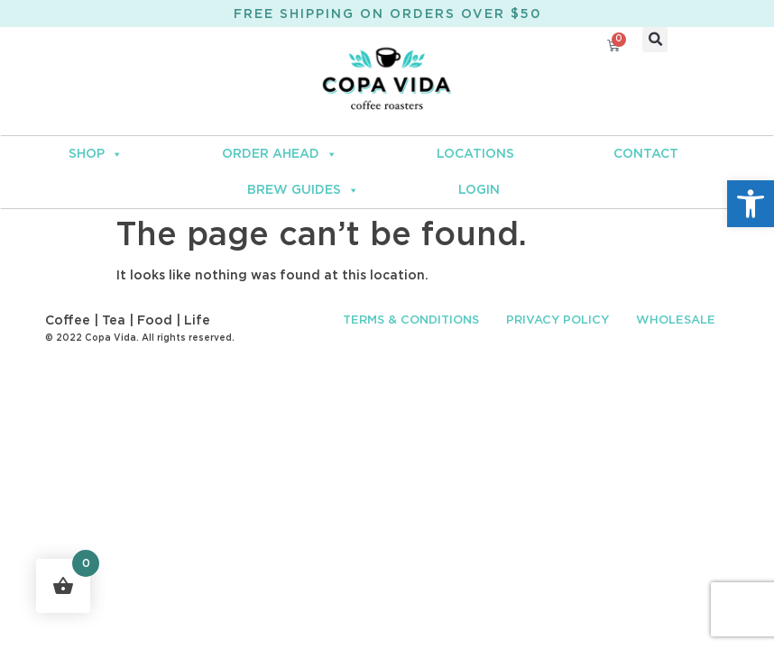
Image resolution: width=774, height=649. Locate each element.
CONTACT (645, 154)
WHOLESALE (675, 320)
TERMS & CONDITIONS (411, 320)
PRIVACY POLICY (557, 320)
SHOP (96, 154)
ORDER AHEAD (279, 154)
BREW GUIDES (303, 190)
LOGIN (479, 190)
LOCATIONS (475, 154)
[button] (750, 203)
